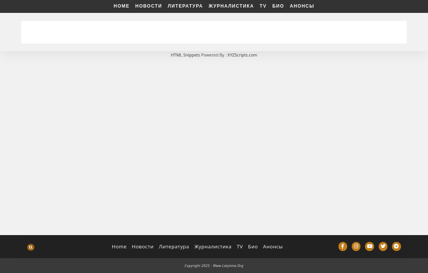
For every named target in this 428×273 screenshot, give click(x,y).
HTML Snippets (185, 55)
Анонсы (302, 6)
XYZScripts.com (242, 55)
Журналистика (231, 6)
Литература (185, 6)
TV (263, 6)
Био (278, 6)
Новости (148, 6)
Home (122, 6)
